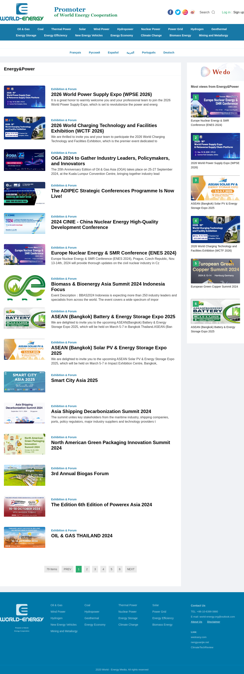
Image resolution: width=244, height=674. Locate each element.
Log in (226, 12)
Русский (94, 52)
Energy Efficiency (55, 35)
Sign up (238, 12)
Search (205, 12)
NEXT (130, 569)
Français (75, 52)
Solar (82, 29)
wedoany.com (198, 637)
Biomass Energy (180, 35)
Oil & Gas (23, 29)
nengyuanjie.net (200, 642)
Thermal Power (61, 29)
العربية (130, 52)
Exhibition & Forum (64, 89)
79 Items (51, 569)
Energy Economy (122, 35)
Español (113, 52)
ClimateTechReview (202, 647)
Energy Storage (26, 35)
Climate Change (151, 35)
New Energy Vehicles (89, 35)
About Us (196, 621)
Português (148, 52)
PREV (67, 569)
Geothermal (219, 29)
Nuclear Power (150, 29)
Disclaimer (213, 621)
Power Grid (175, 29)
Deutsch (169, 52)
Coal (40, 29)
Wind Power (101, 29)
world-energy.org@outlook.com (217, 616)
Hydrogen (197, 29)
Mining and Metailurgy (213, 35)
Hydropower (125, 29)
